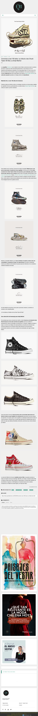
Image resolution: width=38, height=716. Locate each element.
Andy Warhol (8, 175)
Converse (9, 67)
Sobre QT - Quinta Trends (23, 703)
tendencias (5, 56)
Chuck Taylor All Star (29, 73)
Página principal (5, 703)
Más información (26, 715)
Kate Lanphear (30, 175)
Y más (30, 715)
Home (2, 56)
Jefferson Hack (17, 175)
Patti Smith (3, 175)
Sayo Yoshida (24, 175)
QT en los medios (6, 705)
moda (9, 56)
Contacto (20, 705)
